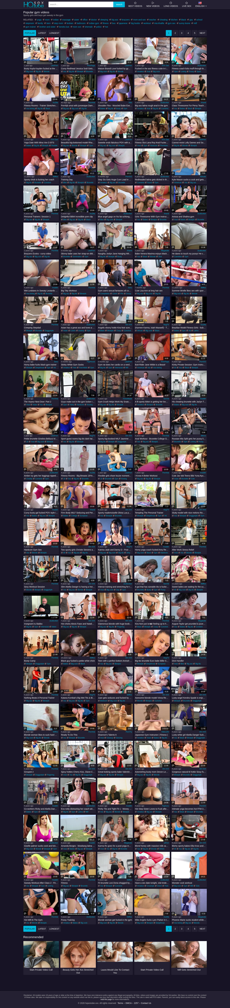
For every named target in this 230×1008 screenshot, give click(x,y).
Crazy (118, 331)
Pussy (191, 71)
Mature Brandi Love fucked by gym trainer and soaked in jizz (115, 68)
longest (54, 33)
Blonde (46, 71)
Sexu (130, 288)
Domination (77, 257)
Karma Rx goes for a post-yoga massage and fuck (115, 846)
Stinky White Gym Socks (72, 364)
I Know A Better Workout (146, 476)
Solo (197, 886)
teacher (152, 20)
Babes (102, 108)
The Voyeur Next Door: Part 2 (37, 402)
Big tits (38, 71)
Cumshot (164, 108)
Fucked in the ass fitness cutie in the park (152, 68)
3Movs (203, 436)
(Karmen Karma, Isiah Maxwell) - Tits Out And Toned (152, 327)
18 (27, 442)
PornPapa (91, 66)
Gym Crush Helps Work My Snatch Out (115, 402)
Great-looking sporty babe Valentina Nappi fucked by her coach (115, 772)
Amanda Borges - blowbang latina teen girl (78, 846)
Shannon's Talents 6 (107, 735)
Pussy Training (68, 920)
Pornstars (164, 146)
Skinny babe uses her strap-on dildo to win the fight (78, 253)
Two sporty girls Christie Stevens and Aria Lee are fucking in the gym (78, 550)
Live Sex (186, 4)
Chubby (29, 479)
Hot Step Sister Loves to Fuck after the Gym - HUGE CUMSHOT (152, 809)
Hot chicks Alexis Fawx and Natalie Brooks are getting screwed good (78, 624)
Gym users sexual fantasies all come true (115, 290)
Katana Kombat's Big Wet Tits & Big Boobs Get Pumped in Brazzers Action (78, 698)
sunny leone (184, 23)
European (84, 516)
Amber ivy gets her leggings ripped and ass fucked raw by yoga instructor (41, 476)
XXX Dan (165, 66)
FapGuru (165, 806)
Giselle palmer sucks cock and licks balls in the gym (41, 846)
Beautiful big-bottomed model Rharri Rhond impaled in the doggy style (78, 142)
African (140, 331)
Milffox (55, 177)
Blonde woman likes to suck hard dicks (41, 735)
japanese (123, 23)
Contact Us (146, 1003)
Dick (160, 257)
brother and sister (47, 27)
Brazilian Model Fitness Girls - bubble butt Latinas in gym (189, 327)
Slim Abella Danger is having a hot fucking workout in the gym (78, 587)
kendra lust (64, 27)
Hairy (72, 405)
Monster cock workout (182, 883)
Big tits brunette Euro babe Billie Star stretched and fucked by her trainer (152, 661)
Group (128, 294)
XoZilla (55, 103)
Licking (183, 71)
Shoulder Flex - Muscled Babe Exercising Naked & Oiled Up (115, 105)
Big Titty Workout (69, 290)
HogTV (166, 325)
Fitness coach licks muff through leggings (189, 68)
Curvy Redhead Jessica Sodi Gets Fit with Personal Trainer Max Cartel (78, 68)
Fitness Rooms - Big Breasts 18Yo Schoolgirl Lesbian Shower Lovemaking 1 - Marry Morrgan (78, 476)
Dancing (119, 738)
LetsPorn (54, 66)
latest (42, 33)
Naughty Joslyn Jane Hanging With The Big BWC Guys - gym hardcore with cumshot (115, 253)
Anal (148, 71)
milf (195, 23)
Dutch (159, 886)
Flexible (54, 146)
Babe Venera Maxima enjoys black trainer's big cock (152, 253)
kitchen (174, 20)
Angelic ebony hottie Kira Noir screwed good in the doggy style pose (115, 327)
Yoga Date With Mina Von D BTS (39, 142)
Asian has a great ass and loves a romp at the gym (78, 327)
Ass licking (30, 108)
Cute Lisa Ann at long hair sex (149, 290)
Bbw (65, 183)
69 (175, 368)
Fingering (120, 627)
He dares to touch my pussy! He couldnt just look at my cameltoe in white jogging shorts (189, 253)
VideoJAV (165, 732)
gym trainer (31, 27)
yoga (39, 20)
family (40, 23)
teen (48, 23)
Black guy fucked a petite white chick (78, 661)
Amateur (140, 71)
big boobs (135, 23)
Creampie (150, 886)
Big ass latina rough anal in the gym (151, 105)
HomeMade (127, 399)
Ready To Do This (69, 735)
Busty (118, 108)
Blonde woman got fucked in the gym (115, 920)
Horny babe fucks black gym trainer (40, 364)
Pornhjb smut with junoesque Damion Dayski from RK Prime (78, 105)
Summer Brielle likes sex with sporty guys (189, 290)
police (99, 27)
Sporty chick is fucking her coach (39, 179)
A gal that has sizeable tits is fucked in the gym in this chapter (152, 587)
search (119, 4)
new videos (152, 4)
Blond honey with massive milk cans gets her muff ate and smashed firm (152, 846)
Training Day (67, 179)
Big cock (29, 71)
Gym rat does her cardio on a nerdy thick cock (115, 364)
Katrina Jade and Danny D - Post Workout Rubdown (115, 550)
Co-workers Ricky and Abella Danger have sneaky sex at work (41, 809)
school (199, 20)
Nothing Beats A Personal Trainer (39, 698)
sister (76, 20)
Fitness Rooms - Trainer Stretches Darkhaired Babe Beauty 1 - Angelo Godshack (41, 105)
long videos (171, 4)
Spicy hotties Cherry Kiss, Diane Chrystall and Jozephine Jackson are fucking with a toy (78, 772)
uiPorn (166, 843)
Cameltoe (178, 257)
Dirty (128, 553)
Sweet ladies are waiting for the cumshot (189, 587)
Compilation (105, 294)
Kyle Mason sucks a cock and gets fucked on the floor (189, 179)
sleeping (104, 20)
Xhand (203, 103)
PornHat (91, 103)
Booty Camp (29, 661)
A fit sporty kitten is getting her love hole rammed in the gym (152, 402)
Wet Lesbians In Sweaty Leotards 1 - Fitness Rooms (41, 290)
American (178, 183)
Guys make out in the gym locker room (78, 402)
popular (30, 33)
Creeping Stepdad (32, 327)
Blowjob (80, 71)
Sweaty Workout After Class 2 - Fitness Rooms (41, 883)
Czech (114, 294)
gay (191, 20)
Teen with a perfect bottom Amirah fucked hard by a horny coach (115, 661)
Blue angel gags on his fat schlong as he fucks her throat (115, 216)
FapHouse (91, 362)
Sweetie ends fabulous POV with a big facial (115, 142)
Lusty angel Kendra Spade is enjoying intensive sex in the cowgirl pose (189, 698)
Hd (190, 331)
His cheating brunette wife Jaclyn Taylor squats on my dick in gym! (189, 402)
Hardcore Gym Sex (33, 550)
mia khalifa (159, 23)
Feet (74, 368)
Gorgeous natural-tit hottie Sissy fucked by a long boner (189, 772)
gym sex (171, 23)
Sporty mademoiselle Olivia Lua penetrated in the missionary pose (115, 513)
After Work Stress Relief (183, 550)
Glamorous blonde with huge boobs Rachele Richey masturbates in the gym (115, 624)
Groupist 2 (29, 772)
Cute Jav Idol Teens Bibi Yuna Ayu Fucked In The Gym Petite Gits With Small (189, 476)
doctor (94, 20)
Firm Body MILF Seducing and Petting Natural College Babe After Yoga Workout (78, 513)
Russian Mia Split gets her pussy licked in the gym (189, 439)
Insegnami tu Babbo (33, 624)
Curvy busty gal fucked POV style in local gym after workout (41, 513)
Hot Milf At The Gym (33, 920)
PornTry (129, 732)
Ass (64, 71)
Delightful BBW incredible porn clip (77, 216)
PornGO (128, 177)
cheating (164, 20)
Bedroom (104, 701)
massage (66, 20)
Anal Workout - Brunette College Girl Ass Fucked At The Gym (152, 439)
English (199, 4)
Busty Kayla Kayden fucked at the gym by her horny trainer (41, 68)
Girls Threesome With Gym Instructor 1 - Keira (152, 216)
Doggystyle (49, 331)
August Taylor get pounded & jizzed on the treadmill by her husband (189, 624)
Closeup (110, 738)
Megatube (165, 251)
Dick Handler (178, 661)
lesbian (70, 23)
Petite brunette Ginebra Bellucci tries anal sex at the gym (41, 439)
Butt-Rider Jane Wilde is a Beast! (150, 364)
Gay (117, 590)
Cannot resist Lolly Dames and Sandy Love (189, 142)
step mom (58, 23)
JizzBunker (201, 66)
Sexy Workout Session (34, 587)
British (161, 849)
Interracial (119, 368)
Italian (54, 627)
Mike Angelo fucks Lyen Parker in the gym (152, 920)
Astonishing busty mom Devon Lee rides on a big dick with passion (152, 772)
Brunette (89, 71)
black (183, 20)
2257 (136, 1003)
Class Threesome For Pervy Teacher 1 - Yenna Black (189, 105)
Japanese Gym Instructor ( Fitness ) (151, 735)
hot (106, 27)
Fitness (64, 883)
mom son (77, 27)
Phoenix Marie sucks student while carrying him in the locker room (189, 920)
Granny (81, 331)
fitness (106, 23)
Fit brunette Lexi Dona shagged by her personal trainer (115, 883)
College (74, 516)
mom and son (139, 20)
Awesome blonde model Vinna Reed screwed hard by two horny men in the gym (152, 698)
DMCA (129, 1003)
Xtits (130, 103)
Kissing (90, 405)
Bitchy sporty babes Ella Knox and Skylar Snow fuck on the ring (189, 846)
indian (56, 20)
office (85, 20)
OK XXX (91, 140)
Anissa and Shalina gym (183, 216)
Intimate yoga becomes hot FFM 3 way (189, 809)
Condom (199, 627)
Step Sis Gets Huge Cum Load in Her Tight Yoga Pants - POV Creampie (115, 179)
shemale (89, 27)
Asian (65, 331)
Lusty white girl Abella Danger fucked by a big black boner (189, 735)
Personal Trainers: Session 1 (37, 216)
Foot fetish (83, 368)
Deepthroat (39, 368)
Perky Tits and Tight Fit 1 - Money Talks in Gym (115, 809)
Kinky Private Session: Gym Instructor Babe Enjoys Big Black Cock (189, 364)
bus (114, 23)
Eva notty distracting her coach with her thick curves (78, 809)
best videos (135, 4)
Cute (193, 479)
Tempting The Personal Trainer (149, 513)
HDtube (203, 177)
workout (147, 23)
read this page (106, 999)
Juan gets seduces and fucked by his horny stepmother (115, 698)
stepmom (30, 23)
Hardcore (153, 146)
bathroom (81, 23)
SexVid (166, 399)
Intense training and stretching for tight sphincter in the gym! (115, 587)
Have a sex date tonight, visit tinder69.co (152, 883)
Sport (199, 71)
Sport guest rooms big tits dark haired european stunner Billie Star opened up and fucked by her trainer (78, 439)
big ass (115, 20)
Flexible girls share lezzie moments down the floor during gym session (115, 476)
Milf (127, 368)
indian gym (94, 23)
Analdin (55, 288)
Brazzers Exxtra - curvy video (37, 253)
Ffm (121, 294)
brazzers (126, 20)
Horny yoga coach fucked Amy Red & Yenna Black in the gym (152, 550)
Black (48, 108)
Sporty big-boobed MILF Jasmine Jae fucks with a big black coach (115, 439)
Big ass (66, 108)
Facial (149, 183)
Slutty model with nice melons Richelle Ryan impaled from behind (189, 513)
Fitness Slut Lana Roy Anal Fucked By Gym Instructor (152, 142)
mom (47, 20)
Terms (120, 1003)
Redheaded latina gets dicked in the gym (152, 179)
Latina (196, 331)
